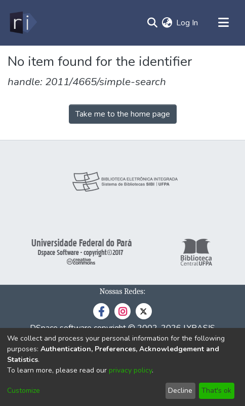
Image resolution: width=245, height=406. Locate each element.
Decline (180, 390)
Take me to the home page (122, 114)
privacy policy (130, 370)
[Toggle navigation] (223, 22)
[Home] (22, 22)
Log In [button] (187, 22)
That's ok (216, 390)
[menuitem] (166, 23)
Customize (23, 390)
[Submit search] (152, 23)
